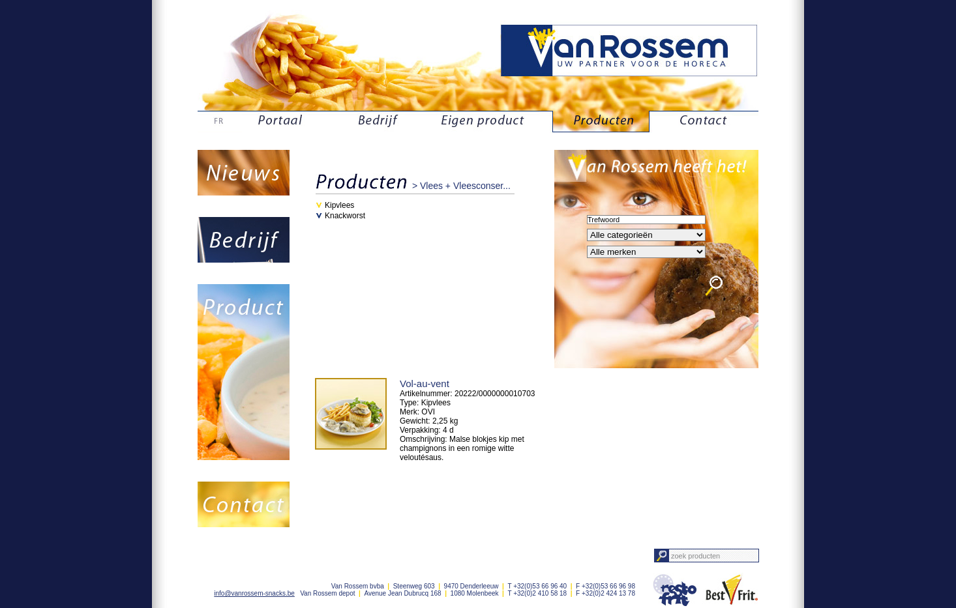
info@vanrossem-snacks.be (254, 593)
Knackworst (345, 215)
